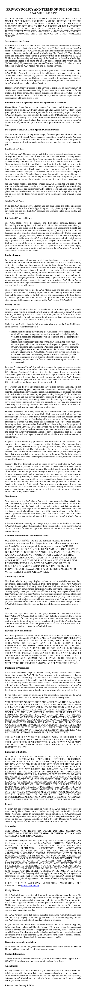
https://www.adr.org (30, 885)
